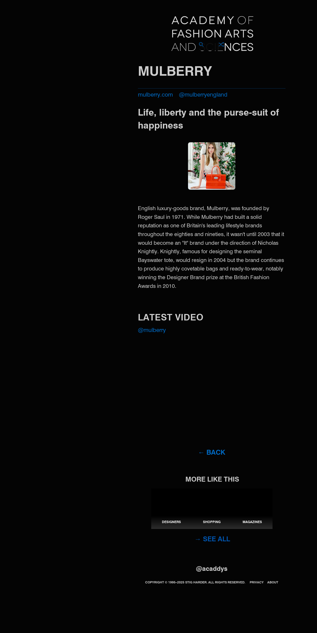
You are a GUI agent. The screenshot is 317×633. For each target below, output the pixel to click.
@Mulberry (152, 330)
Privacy (257, 582)
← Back (211, 453)
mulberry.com (155, 95)
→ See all (212, 539)
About (272, 582)
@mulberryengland (203, 95)
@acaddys (211, 569)
